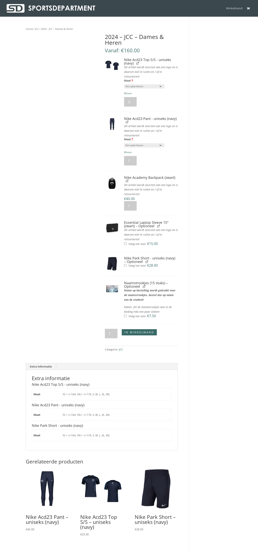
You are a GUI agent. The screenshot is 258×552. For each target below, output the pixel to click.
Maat (128, 80)
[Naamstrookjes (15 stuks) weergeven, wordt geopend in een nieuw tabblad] (144, 286)
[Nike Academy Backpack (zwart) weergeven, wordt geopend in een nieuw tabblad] (127, 180)
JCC (37, 29)
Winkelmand (234, 8)
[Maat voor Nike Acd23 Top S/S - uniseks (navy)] (144, 86)
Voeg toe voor (141, 244)
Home (29, 29)
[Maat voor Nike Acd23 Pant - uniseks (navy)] (144, 145)
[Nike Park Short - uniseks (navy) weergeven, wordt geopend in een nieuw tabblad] (147, 261)
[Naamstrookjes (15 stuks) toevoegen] (125, 316)
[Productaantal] (130, 102)
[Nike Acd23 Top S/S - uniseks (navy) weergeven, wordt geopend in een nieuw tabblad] (137, 63)
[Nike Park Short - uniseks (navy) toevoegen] (125, 265)
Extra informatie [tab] (41, 366)
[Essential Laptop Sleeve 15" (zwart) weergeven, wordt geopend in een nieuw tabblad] (158, 225)
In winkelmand (139, 332)
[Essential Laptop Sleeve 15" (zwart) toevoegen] (125, 243)
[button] (112, 65)
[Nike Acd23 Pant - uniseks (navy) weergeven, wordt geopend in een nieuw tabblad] (127, 122)
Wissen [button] (128, 93)
